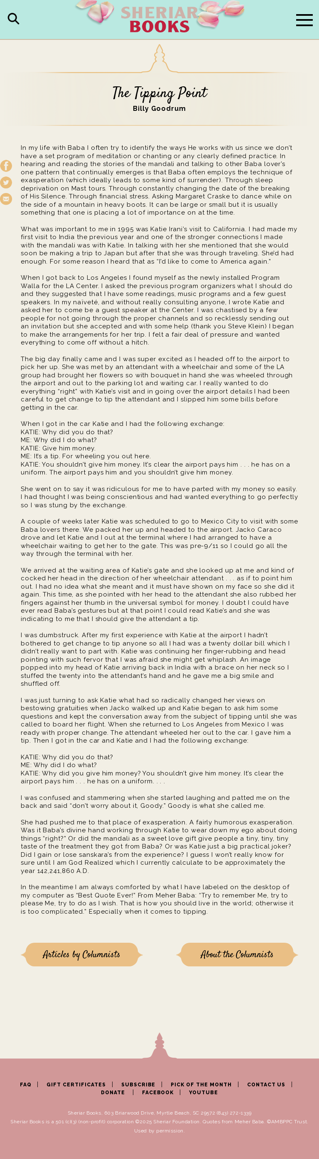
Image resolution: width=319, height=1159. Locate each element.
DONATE (113, 1092)
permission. (170, 1131)
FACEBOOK (158, 1092)
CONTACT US (266, 1085)
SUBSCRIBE (138, 1085)
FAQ (26, 1085)
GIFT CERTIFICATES (76, 1085)
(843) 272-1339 (234, 1113)
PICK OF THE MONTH (201, 1085)
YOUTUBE (203, 1092)
